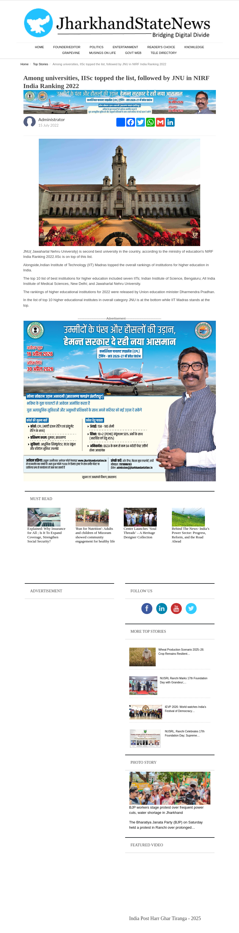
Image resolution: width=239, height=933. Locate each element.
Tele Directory (164, 53)
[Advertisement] (69, 635)
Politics (96, 47)
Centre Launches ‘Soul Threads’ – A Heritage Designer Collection (140, 533)
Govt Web (133, 53)
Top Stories (40, 64)
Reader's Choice (161, 47)
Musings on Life (102, 53)
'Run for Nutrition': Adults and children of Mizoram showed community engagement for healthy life (95, 535)
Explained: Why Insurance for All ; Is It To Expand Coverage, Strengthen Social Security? (46, 535)
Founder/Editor (67, 47)
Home (39, 47)
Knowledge (194, 47)
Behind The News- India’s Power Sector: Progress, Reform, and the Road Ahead (191, 535)
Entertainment (125, 47)
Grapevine (71, 53)
